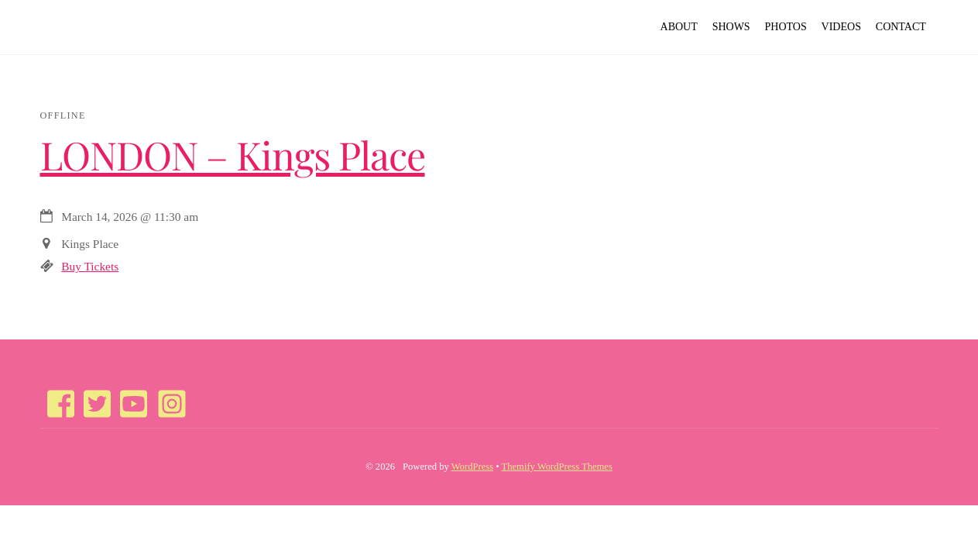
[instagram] (164, 396)
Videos (841, 27)
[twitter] (92, 396)
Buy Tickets (89, 266)
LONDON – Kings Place (232, 155)
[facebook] (55, 396)
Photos (786, 27)
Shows (731, 27)
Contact (901, 27)
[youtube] (128, 396)
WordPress (472, 466)
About (679, 27)
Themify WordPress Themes (557, 466)
